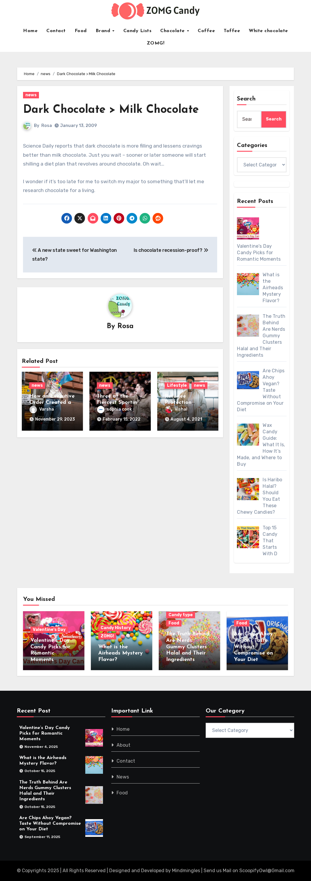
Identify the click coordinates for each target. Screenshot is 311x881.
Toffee (232, 31)
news (31, 94)
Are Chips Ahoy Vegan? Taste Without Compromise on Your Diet (253, 646)
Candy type (180, 614)
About (123, 745)
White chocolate (268, 31)
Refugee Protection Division (178, 403)
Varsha (42, 409)
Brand (104, 31)
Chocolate (173, 31)
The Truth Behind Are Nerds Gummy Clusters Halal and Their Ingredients (187, 646)
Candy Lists (137, 31)
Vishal (176, 409)
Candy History (116, 627)
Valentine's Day (49, 629)
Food (81, 31)
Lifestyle (177, 385)
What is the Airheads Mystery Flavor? (120, 653)
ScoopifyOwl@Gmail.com (266, 870)
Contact (56, 31)
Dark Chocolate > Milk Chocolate (111, 110)
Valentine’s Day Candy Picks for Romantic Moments (44, 733)
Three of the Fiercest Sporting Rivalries (118, 403)
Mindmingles (186, 870)
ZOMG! (156, 43)
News (123, 777)
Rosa (46, 125)
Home (30, 31)
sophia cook (114, 409)
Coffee (206, 31)
